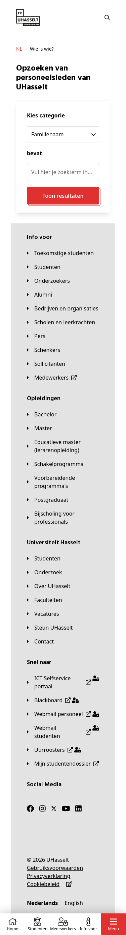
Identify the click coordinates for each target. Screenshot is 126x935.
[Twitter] (53, 808)
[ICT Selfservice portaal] (63, 682)
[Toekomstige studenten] (60, 253)
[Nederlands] (42, 903)
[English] (74, 903)
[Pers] (36, 336)
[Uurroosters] (54, 750)
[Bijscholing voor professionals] (63, 518)
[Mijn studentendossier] (63, 764)
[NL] (19, 49)
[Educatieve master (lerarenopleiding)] (63, 446)
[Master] (39, 428)
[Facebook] (30, 808)
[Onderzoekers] (48, 281)
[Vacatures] (43, 614)
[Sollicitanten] (46, 364)
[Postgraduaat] (47, 500)
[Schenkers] (43, 350)
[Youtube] (66, 808)
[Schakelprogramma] (55, 464)
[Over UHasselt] (48, 586)
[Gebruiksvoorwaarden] (55, 868)
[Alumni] (39, 295)
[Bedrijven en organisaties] (62, 308)
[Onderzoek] (44, 572)
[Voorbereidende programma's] (63, 482)
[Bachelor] (41, 414)
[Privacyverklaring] (48, 876)
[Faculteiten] (44, 600)
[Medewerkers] (52, 378)
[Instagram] (42, 808)
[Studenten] (43, 267)
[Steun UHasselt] (50, 628)
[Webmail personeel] (63, 714)
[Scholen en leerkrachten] (61, 322)
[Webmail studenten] (63, 732)
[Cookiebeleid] (43, 884)
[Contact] (40, 641)
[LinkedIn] (78, 808)
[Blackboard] (53, 700)
